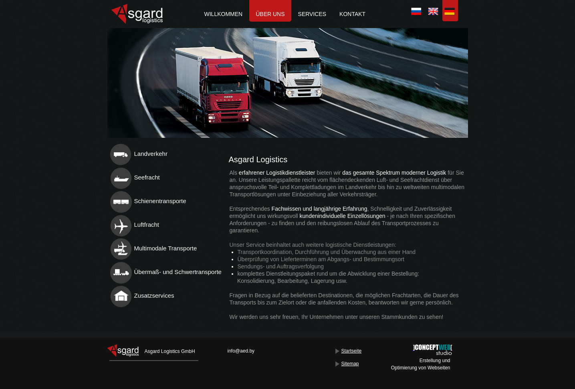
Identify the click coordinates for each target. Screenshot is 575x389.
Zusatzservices (154, 295)
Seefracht (147, 177)
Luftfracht (146, 224)
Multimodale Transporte (165, 248)
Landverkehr (150, 153)
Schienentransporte (160, 201)
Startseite (351, 351)
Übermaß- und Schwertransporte (178, 271)
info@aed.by (241, 351)
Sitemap (350, 364)
